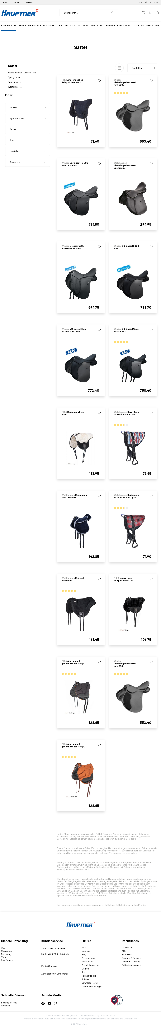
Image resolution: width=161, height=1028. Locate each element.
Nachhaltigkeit (89, 976)
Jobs (84, 972)
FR (154, 1)
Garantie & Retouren (132, 958)
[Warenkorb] (156, 13)
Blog (84, 954)
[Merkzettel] (143, 13)
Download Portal (90, 983)
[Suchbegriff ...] (84, 12)
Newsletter (87, 961)
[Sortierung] (142, 68)
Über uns (86, 951)
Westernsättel (15, 87)
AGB (124, 951)
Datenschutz (128, 947)
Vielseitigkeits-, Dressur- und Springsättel (22, 75)
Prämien (85, 979)
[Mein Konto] (150, 13)
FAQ (84, 947)
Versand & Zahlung (131, 961)
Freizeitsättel (14, 82)
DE (157, 1)
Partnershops (88, 958)
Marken (85, 968)
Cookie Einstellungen (92, 986)
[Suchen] (113, 12)
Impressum (127, 954)
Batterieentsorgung (131, 965)
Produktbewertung (91, 965)
